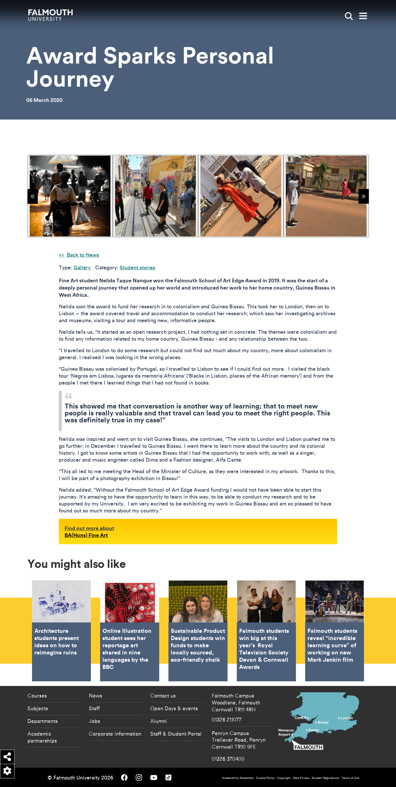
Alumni (158, 721)
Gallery (82, 267)
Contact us (163, 695)
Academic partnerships (42, 737)
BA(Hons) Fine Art (86, 534)
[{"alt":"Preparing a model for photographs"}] (241, 196)
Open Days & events (174, 708)
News (95, 695)
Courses (37, 695)
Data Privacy (301, 778)
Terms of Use (350, 778)
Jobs (94, 721)
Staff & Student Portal (176, 733)
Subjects (37, 708)
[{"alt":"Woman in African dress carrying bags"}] (70, 196)
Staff (94, 708)
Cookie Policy (265, 778)
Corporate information (115, 733)
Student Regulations (325, 778)
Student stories (137, 267)
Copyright (284, 778)
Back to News (82, 254)
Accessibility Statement (238, 778)
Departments (42, 721)
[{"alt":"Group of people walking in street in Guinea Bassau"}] (155, 196)
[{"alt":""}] (326, 196)
